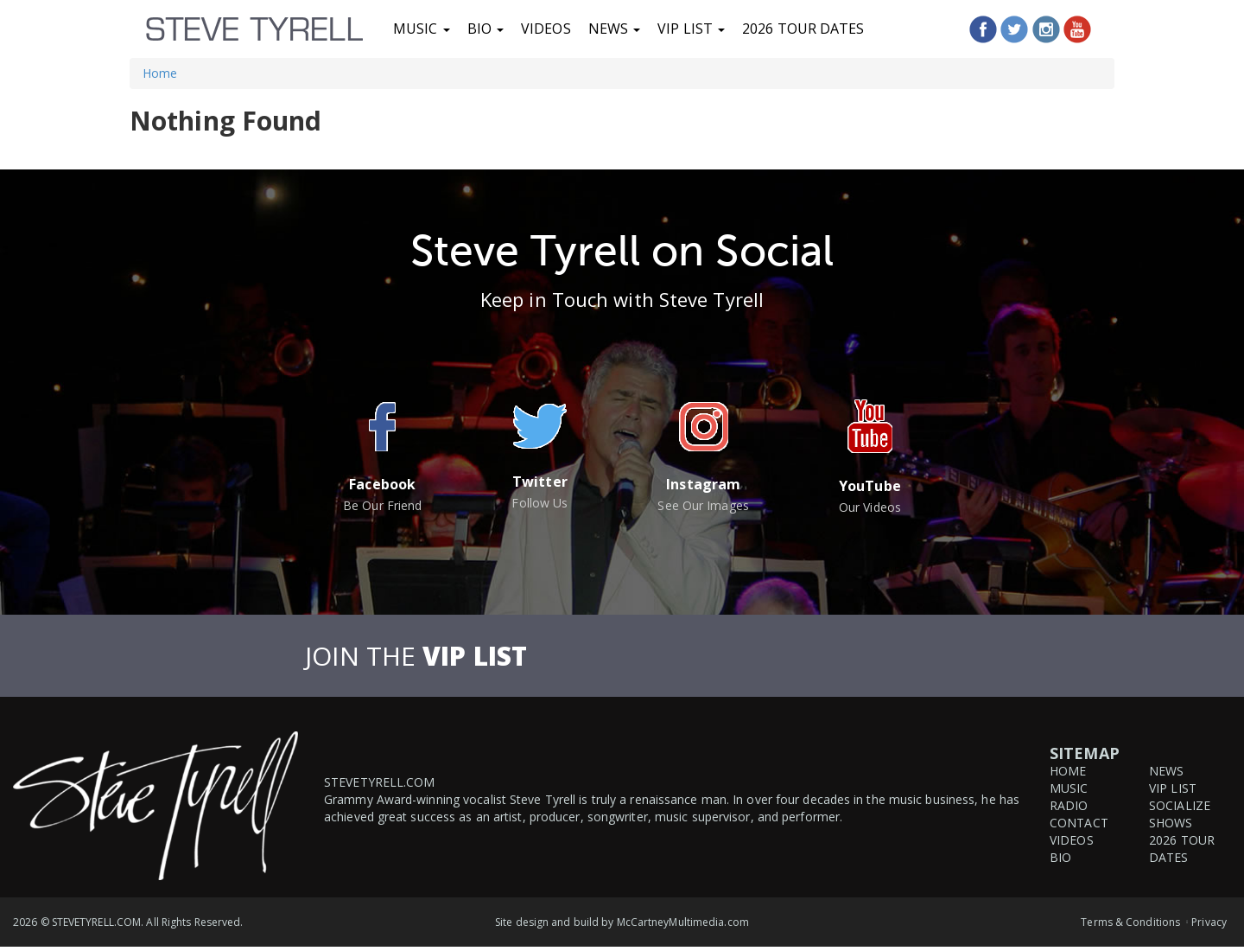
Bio (485, 28)
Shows (1171, 822)
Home (160, 73)
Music (421, 28)
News (614, 28)
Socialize (1179, 805)
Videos (546, 28)
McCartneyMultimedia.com (683, 922)
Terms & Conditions (1130, 922)
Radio (1069, 805)
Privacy (1209, 922)
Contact (1079, 822)
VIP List (691, 28)
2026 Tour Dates (803, 28)
